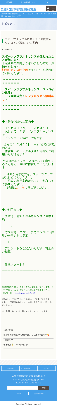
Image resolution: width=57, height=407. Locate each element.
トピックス (29, 14)
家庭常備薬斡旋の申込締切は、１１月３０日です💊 (26, 335)
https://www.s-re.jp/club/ (24, 293)
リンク (47, 2)
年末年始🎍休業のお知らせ (15, 344)
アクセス (18, 394)
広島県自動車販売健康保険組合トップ (12, 14)
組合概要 (9, 2)
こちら (20, 187)
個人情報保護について (28, 2)
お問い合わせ (38, 394)
